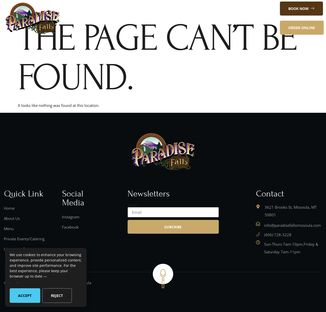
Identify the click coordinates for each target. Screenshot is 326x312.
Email (132, 205)
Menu (144, 18)
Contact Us (168, 18)
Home (100, 18)
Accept (25, 295)
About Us (122, 18)
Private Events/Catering (209, 18)
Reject (57, 295)
